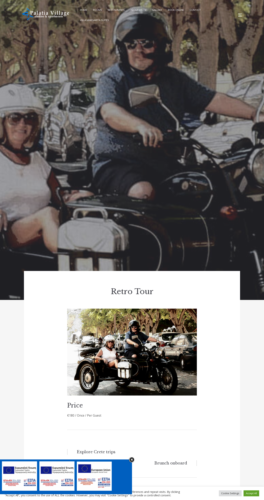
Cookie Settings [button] (230, 493)
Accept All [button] (251, 493)
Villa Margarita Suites (94, 20)
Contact (195, 10)
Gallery (157, 10)
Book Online (176, 10)
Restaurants (116, 10)
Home (83, 10)
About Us (136, 10)
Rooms (97, 10)
